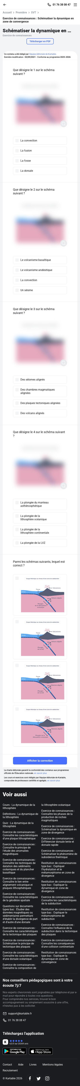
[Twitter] (38, 1078)
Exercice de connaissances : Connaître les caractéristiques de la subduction (58, 900)
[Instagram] (47, 1078)
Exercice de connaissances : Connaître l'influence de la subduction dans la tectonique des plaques (59, 929)
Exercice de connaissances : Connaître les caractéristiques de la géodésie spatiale (20, 897)
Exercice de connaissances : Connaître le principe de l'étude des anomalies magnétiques (19, 849)
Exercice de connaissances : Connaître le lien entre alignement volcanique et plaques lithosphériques (19, 883)
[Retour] (6, 4)
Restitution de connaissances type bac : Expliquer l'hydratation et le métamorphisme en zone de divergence (58, 869)
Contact (7, 1064)
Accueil (7, 12)
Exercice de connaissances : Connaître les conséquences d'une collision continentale (58, 943)
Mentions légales (53, 1064)
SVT (33, 12)
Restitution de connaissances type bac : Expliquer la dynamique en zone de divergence (58, 886)
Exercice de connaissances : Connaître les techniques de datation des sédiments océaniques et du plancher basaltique (19, 866)
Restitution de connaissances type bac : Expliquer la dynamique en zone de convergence (58, 957)
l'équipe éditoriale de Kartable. (42, 54)
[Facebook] (30, 1078)
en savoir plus (40, 773)
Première (21, 12)
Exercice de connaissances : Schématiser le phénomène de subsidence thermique (59, 854)
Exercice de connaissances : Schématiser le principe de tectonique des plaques (19, 943)
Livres (32, 1064)
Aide (20, 1064)
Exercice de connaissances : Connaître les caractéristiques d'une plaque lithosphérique (20, 835)
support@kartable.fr (20, 1013)
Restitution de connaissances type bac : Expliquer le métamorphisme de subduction (58, 914)
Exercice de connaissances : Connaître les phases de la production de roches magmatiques (58, 815)
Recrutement (10, 1070)
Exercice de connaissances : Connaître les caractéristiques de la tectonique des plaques (20, 931)
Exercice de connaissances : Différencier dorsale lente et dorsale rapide (58, 841)
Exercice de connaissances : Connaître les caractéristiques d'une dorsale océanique (20, 956)
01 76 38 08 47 (62, 4)
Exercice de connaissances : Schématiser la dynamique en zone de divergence (59, 829)
